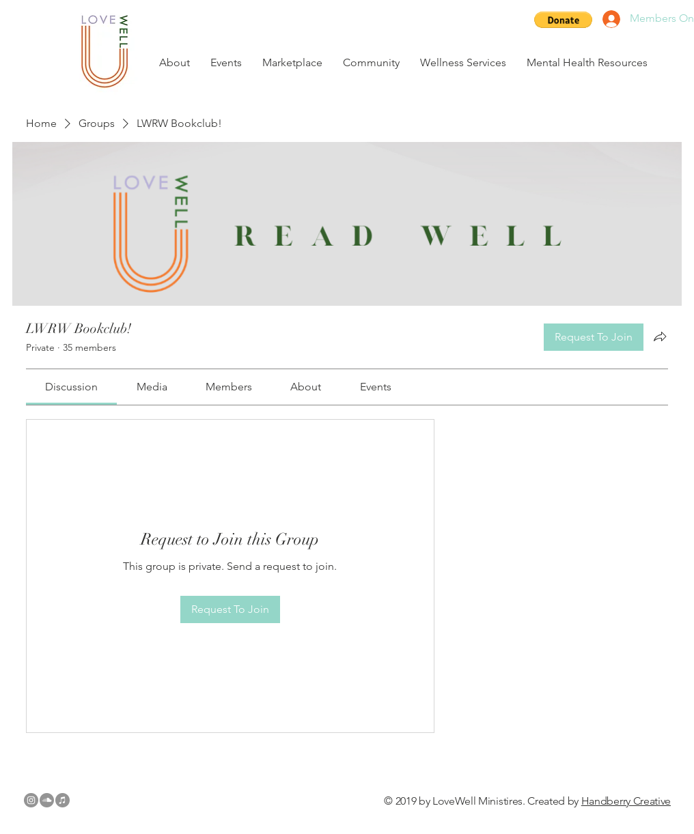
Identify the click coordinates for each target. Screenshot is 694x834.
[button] (563, 20)
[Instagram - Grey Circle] (31, 800)
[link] (71, 386)
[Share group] (660, 336)
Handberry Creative (626, 800)
